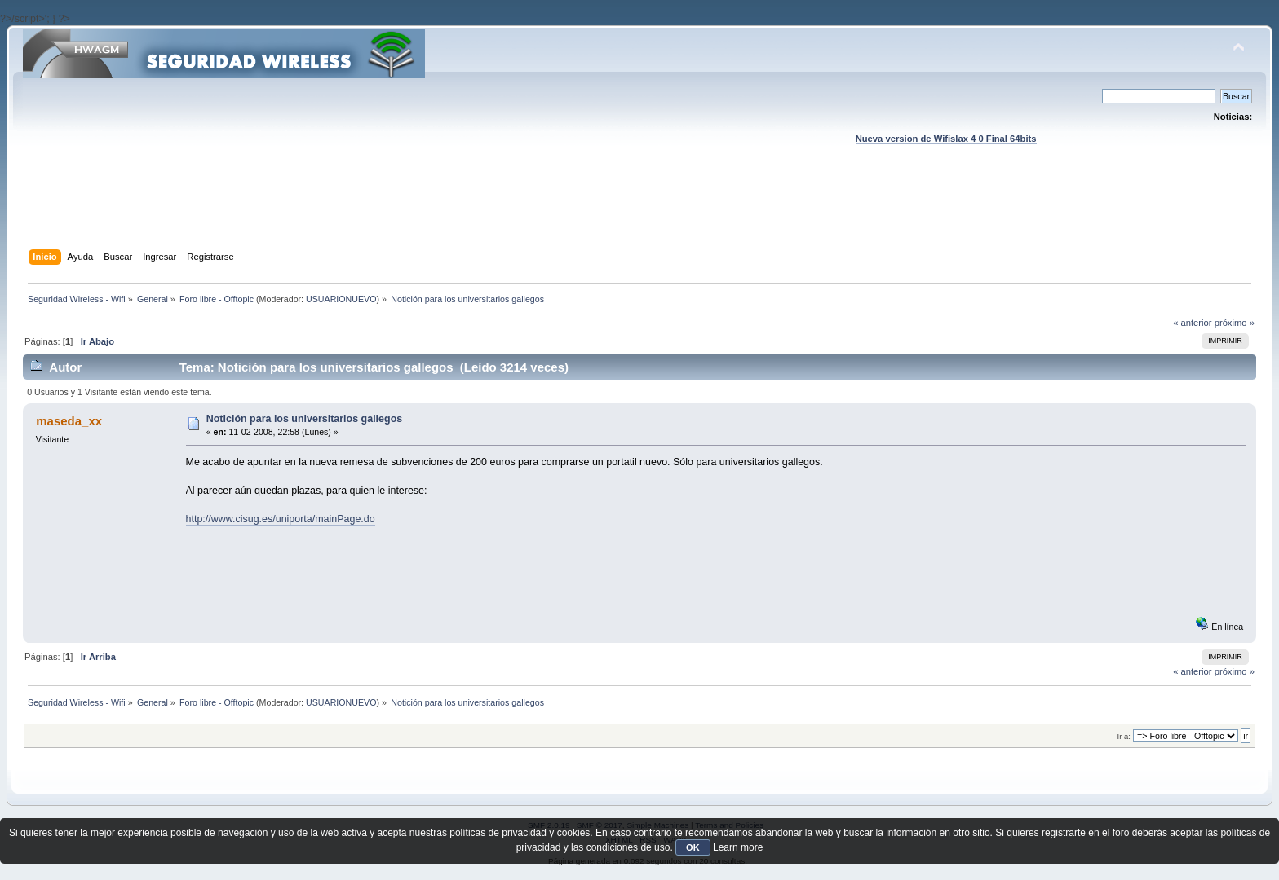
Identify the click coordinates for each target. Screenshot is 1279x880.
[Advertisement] (639, 212)
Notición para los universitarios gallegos (304, 419)
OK (693, 847)
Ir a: (1124, 736)
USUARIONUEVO (341, 299)
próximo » (1235, 323)
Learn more (738, 847)
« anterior (1192, 323)
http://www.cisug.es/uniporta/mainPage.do (280, 519)
